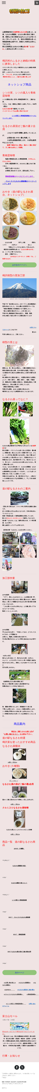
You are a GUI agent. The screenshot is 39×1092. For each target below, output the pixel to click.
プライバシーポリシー (8, 1083)
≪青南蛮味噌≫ (33, 994)
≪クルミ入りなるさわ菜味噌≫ (14, 994)
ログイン (4, 1088)
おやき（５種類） (19, 848)
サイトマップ (19, 1083)
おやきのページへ (19, 265)
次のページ (19, 972)
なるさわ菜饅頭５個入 (19, 866)
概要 (3, 1082)
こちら (4, 1075)
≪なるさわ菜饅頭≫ (24, 982)
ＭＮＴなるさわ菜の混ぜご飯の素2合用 (19, 951)
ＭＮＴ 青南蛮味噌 (19, 934)
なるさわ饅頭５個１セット (19, 883)
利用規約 (7, 1082)
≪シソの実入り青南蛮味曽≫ (16, 1003)
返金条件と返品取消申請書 (18, 1082)
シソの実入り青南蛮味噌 (19, 900)
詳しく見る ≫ (13, 780)
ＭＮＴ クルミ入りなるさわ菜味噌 (19, 917)
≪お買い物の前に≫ (10, 982)
